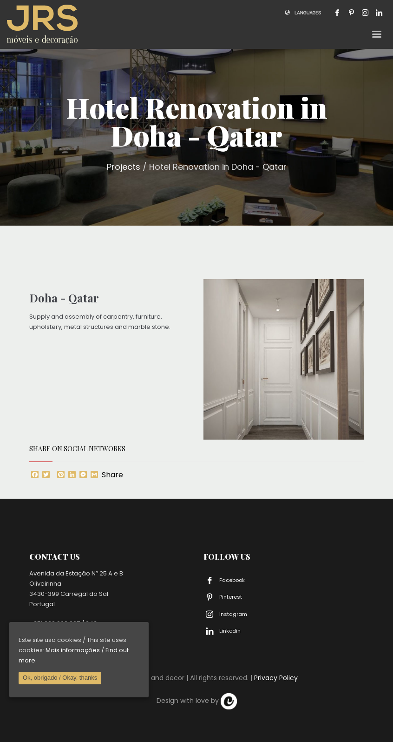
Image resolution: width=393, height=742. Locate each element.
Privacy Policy (276, 677)
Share (112, 475)
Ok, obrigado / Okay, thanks (60, 677)
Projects (123, 167)
